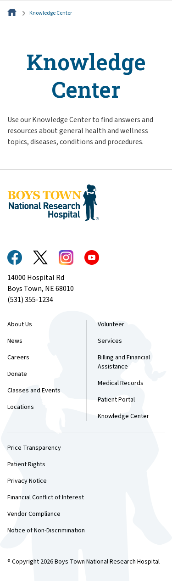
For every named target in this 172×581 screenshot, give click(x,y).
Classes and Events (34, 390)
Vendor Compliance (34, 514)
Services (110, 341)
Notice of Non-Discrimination (46, 530)
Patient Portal (116, 399)
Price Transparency (34, 448)
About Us (19, 324)
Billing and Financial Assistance (124, 362)
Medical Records (121, 383)
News (14, 341)
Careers (18, 357)
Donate (17, 374)
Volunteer (111, 324)
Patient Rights (26, 464)
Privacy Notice (27, 481)
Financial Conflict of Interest (45, 497)
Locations (20, 407)
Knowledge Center (50, 13)
